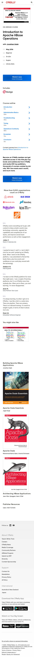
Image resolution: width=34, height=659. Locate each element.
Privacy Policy (6, 577)
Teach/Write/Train (8, 539)
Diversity (5, 559)
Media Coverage (7, 547)
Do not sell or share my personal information (15, 641)
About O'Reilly (7, 535)
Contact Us (5, 571)
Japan (4, 592)
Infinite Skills (10, 64)
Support (5, 568)
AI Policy (4, 580)
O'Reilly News (6, 545)
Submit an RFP (6, 556)
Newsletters (6, 574)
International (7, 586)
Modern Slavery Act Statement (11, 654)
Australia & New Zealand (10, 590)
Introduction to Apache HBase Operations (15, 148)
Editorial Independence (9, 652)
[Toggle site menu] (2, 2)
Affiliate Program (7, 553)
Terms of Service (6, 650)
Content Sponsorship (9, 562)
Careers (4, 542)
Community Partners (9, 550)
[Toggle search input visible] (31, 2)
